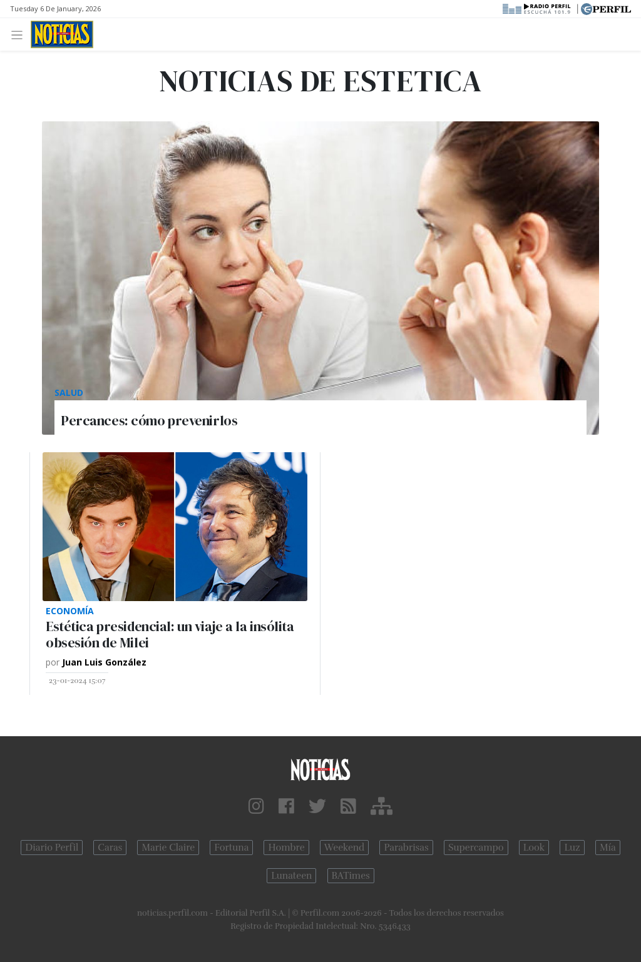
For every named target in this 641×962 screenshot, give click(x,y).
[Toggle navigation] (20, 34)
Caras (110, 847)
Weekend (344, 847)
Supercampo (476, 847)
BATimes (351, 875)
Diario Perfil (51, 847)
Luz (572, 847)
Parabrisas (406, 847)
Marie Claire (168, 847)
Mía (608, 847)
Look (534, 847)
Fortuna (231, 847)
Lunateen (291, 875)
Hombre (286, 847)
